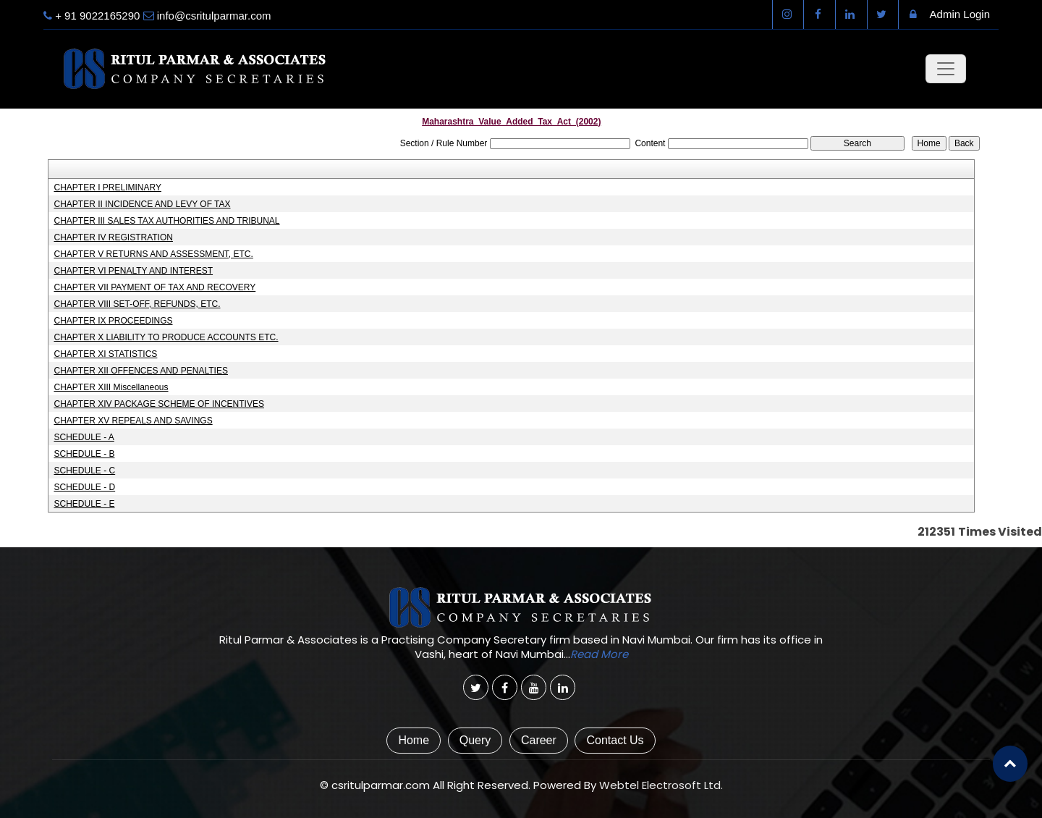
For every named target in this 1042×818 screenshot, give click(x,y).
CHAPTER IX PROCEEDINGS (113, 321)
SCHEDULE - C (84, 470)
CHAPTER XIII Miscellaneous (111, 387)
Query (475, 740)
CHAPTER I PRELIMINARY (107, 187)
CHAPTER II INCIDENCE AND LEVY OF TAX (142, 204)
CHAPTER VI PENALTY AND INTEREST (133, 271)
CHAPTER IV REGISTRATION (113, 237)
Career (538, 740)
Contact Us (614, 740)
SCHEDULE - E (84, 504)
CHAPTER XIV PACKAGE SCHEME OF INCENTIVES (159, 404)
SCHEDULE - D (84, 487)
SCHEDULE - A (84, 437)
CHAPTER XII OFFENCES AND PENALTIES (141, 371)
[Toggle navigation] (945, 68)
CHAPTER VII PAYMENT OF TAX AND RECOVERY (154, 287)
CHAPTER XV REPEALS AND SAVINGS (133, 421)
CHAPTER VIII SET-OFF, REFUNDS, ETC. (137, 304)
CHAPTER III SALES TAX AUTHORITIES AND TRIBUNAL (166, 221)
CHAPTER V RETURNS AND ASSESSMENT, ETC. (153, 254)
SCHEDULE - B (84, 454)
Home (413, 740)
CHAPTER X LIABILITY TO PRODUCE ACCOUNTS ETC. (166, 337)
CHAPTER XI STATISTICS (105, 354)
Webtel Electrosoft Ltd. (661, 785)
